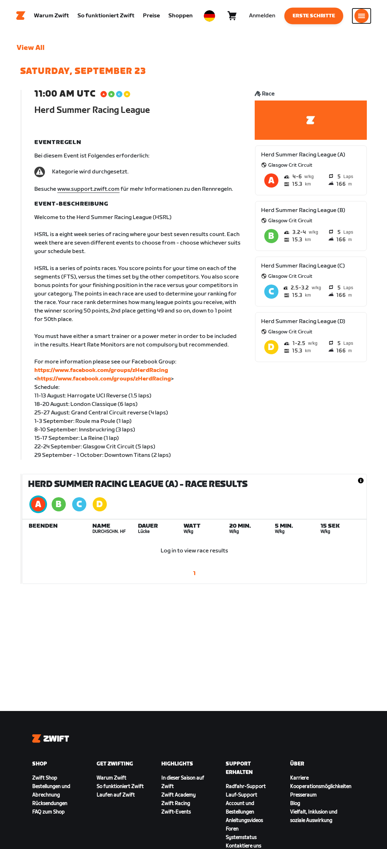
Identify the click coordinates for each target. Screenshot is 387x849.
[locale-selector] (209, 16)
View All (31, 48)
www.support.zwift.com (88, 189)
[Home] (20, 15)
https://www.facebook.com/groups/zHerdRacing (101, 370)
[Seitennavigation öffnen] (361, 15)
